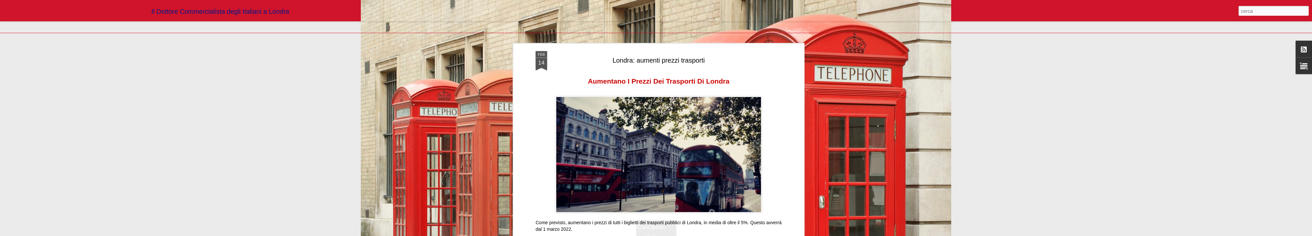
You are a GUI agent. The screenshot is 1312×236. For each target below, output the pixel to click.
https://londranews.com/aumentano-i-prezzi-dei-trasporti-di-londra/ (603, 45)
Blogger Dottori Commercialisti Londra (691, 54)
